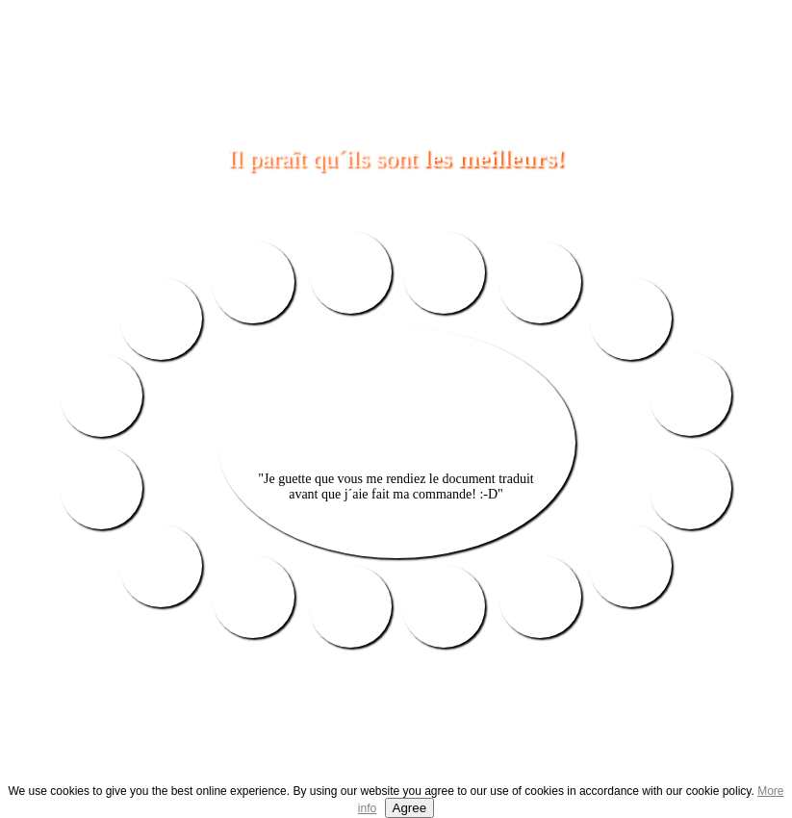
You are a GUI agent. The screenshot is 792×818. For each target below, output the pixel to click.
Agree (410, 808)
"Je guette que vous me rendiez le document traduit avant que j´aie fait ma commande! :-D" (395, 486)
